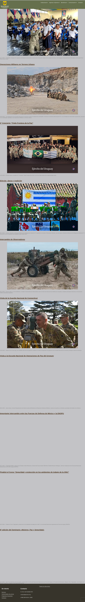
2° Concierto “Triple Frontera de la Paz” (16, 122)
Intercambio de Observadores (12, 238)
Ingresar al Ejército (54, 2)
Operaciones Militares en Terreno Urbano (17, 64)
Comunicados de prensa (8, 590)
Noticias (4, 589)
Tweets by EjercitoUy (44, 583)
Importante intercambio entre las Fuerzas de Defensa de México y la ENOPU (32, 411)
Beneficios (63, 2)
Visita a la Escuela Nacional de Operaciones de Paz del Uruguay (27, 354)
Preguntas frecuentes (7, 592)
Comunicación (72, 2)
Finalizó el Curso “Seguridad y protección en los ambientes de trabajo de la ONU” (34, 469)
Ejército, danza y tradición (11, 179)
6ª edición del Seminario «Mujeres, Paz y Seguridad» (22, 527)
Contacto (80, 2)
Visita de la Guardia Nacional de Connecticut (19, 296)
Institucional (44, 2)
